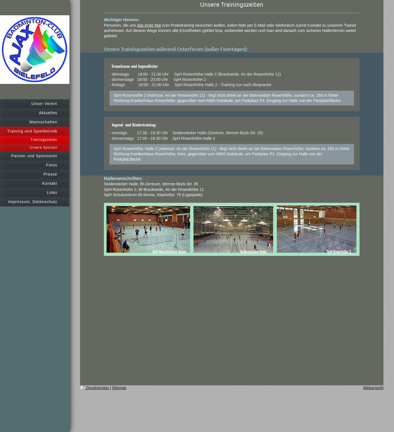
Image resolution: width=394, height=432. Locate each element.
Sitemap (119, 388)
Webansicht (373, 388)
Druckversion (95, 388)
